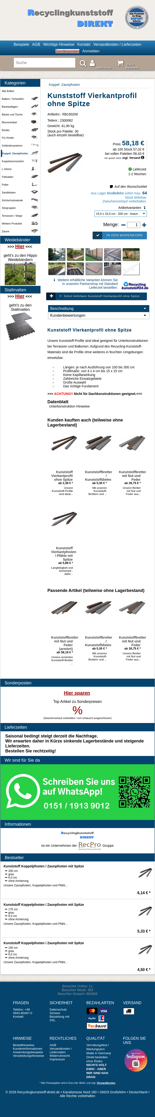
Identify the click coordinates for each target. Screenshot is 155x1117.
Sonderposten (67, 51)
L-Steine (21, 169)
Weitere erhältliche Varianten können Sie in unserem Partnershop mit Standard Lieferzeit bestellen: (85, 283)
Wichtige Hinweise (58, 44)
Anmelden (91, 51)
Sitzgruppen (21, 208)
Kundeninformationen (27, 1048)
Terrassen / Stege (21, 215)
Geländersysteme (21, 145)
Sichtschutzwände (21, 200)
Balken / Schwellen (21, 99)
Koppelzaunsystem (21, 161)
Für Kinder (21, 137)
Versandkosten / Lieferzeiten (117, 44)
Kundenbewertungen (98, 315)
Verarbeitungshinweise (28, 1055)
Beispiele (21, 44)
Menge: (111, 224)
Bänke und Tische (21, 114)
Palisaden (21, 177)
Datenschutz (58, 1009)
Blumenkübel (21, 122)
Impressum (57, 1059)
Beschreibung (98, 309)
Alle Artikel (8, 91)
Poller (21, 184)
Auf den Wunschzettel (128, 186)
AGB (36, 44)
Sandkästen (21, 192)
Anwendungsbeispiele (28, 1052)
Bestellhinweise (23, 1045)
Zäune (21, 231)
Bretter (21, 130)
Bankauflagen (21, 106)
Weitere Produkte (21, 223)
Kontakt (83, 44)
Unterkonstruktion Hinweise (69, 406)
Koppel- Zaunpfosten (64, 85)
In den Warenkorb (118, 235)
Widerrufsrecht (60, 1055)
